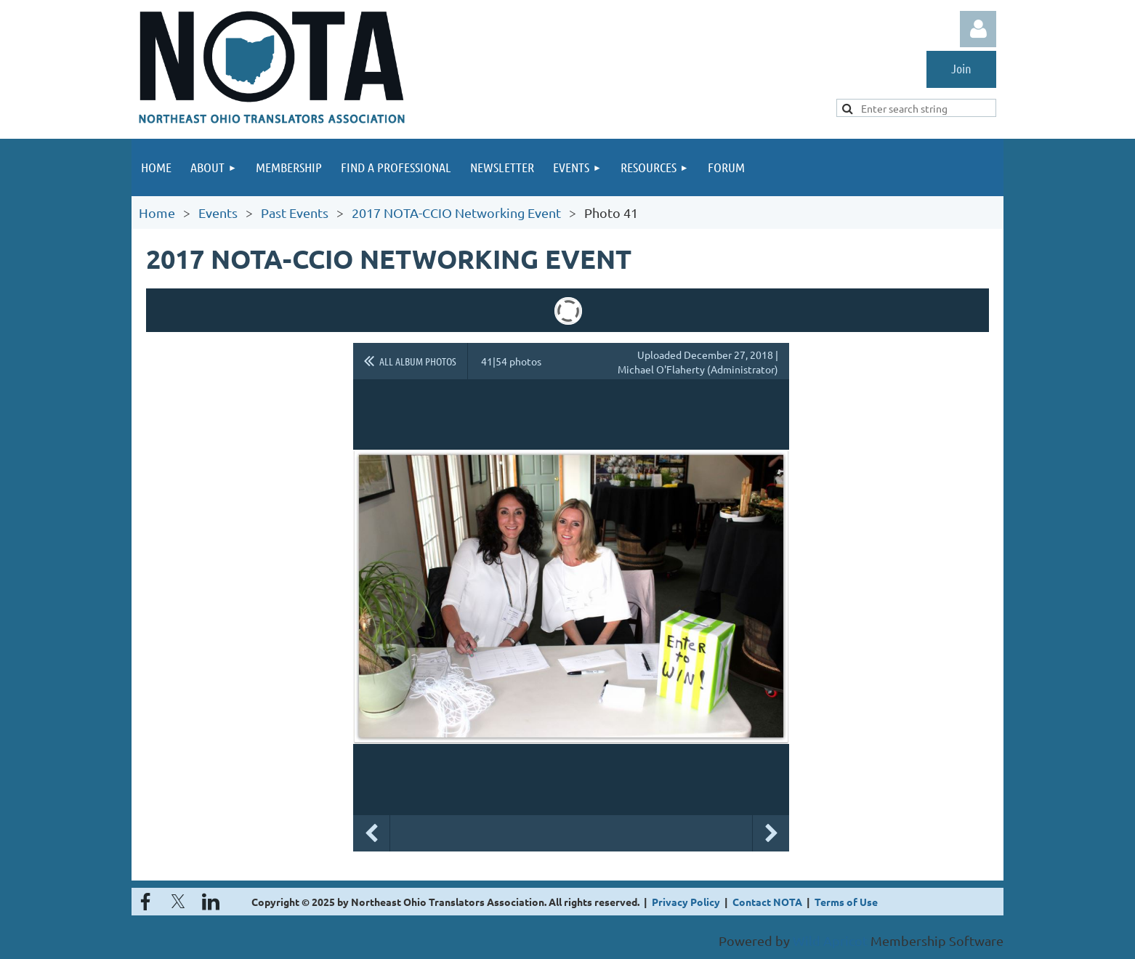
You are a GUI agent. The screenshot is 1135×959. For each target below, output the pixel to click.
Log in (978, 29)
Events (218, 212)
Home (157, 212)
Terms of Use (846, 901)
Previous (371, 833)
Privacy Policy (686, 901)
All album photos (417, 361)
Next (771, 833)
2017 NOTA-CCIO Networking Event (456, 212)
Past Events (294, 212)
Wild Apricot (830, 940)
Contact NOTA (767, 901)
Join (961, 68)
